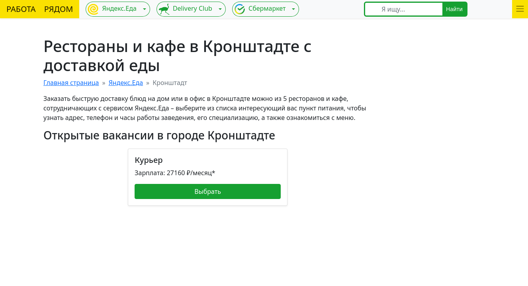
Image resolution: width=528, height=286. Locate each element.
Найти (454, 9)
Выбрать (207, 191)
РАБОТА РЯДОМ (39, 9)
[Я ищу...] (409, 9)
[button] (520, 9)
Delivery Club (185, 9)
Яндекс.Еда (112, 9)
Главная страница (71, 82)
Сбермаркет (260, 9)
